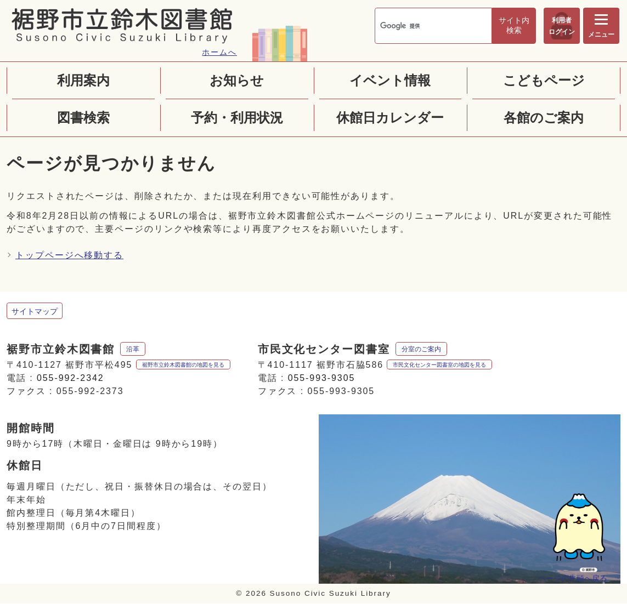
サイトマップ (35, 311)
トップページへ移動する (69, 255)
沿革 (132, 349)
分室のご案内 (421, 349)
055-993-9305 (321, 378)
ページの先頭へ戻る (572, 578)
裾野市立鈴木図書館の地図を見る (183, 365)
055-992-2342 (70, 378)
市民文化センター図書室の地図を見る (439, 365)
